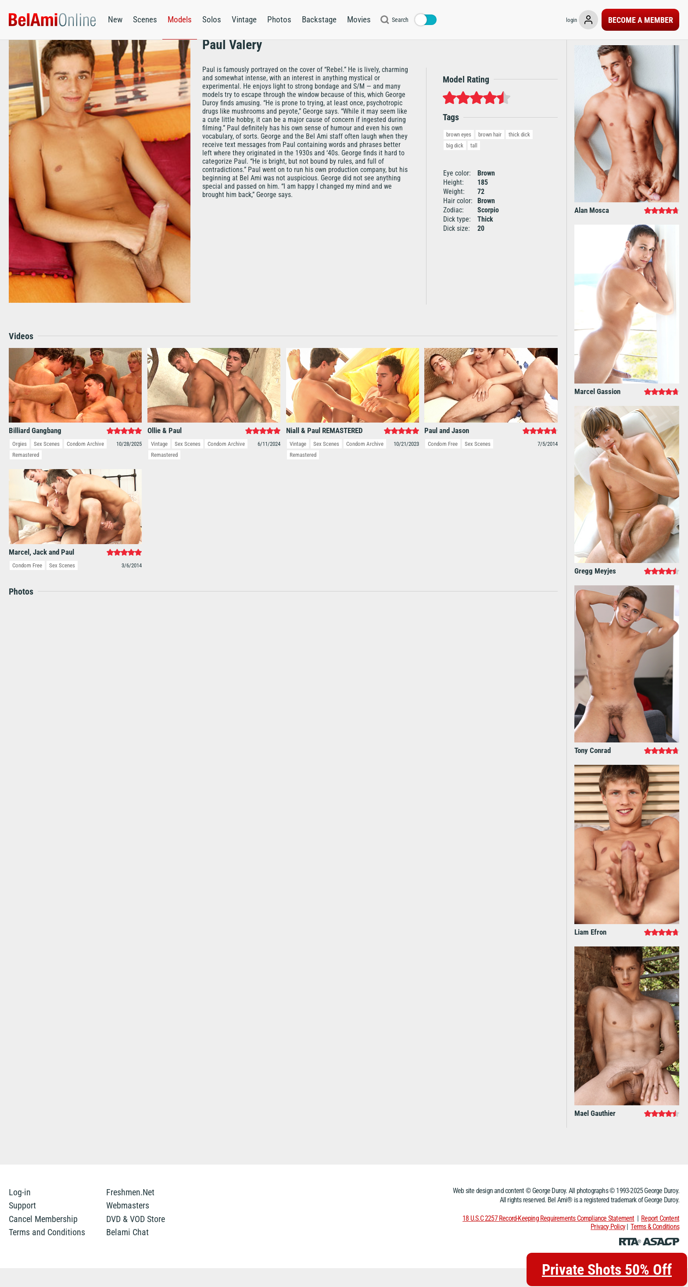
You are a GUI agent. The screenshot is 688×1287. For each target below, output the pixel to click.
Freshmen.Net (130, 1211)
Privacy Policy (608, 1245)
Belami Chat (127, 1251)
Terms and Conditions (47, 1251)
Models (180, 19)
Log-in (20, 1211)
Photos (279, 19)
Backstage (319, 19)
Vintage (244, 19)
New (115, 19)
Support (22, 1224)
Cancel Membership (43, 1238)
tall (473, 164)
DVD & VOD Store (135, 1238)
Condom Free (443, 462)
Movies (359, 19)
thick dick (519, 153)
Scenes (145, 19)
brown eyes (458, 153)
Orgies (19, 462)
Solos (211, 19)
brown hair (490, 153)
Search (400, 19)
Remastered (25, 473)
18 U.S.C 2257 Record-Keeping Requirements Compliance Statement (548, 1237)
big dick (454, 164)
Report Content (660, 1237)
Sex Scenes (47, 462)
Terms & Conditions (655, 1245)
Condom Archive (85, 462)
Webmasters (127, 1224)
